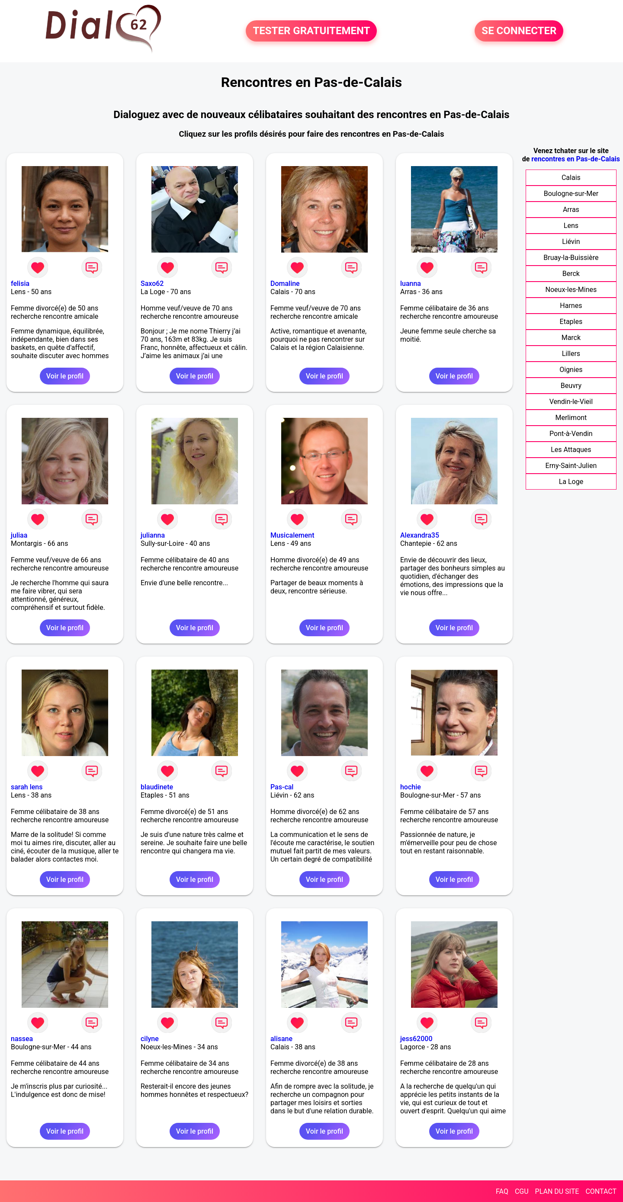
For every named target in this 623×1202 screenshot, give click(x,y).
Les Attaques (571, 450)
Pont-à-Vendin (571, 434)
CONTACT (601, 1191)
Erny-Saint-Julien (571, 466)
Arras (571, 209)
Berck (571, 273)
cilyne (150, 1039)
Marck (571, 337)
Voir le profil (64, 376)
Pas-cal (281, 787)
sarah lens (27, 787)
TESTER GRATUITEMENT (311, 31)
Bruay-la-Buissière (570, 257)
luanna (410, 283)
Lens (571, 225)
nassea (22, 1039)
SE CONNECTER (519, 31)
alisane (281, 1039)
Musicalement (292, 535)
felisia (20, 283)
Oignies (570, 369)
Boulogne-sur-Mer (571, 193)
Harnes (571, 305)
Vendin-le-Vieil (571, 401)
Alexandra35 (419, 535)
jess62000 (416, 1039)
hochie (410, 787)
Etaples (571, 321)
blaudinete (157, 787)
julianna (153, 535)
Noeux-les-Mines (571, 289)
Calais (571, 177)
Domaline (285, 283)
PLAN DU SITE (557, 1191)
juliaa (19, 535)
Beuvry (571, 385)
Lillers (571, 353)
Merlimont (571, 417)
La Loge (571, 482)
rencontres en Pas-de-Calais (575, 159)
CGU (522, 1191)
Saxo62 (152, 283)
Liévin (571, 241)
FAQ (502, 1191)
